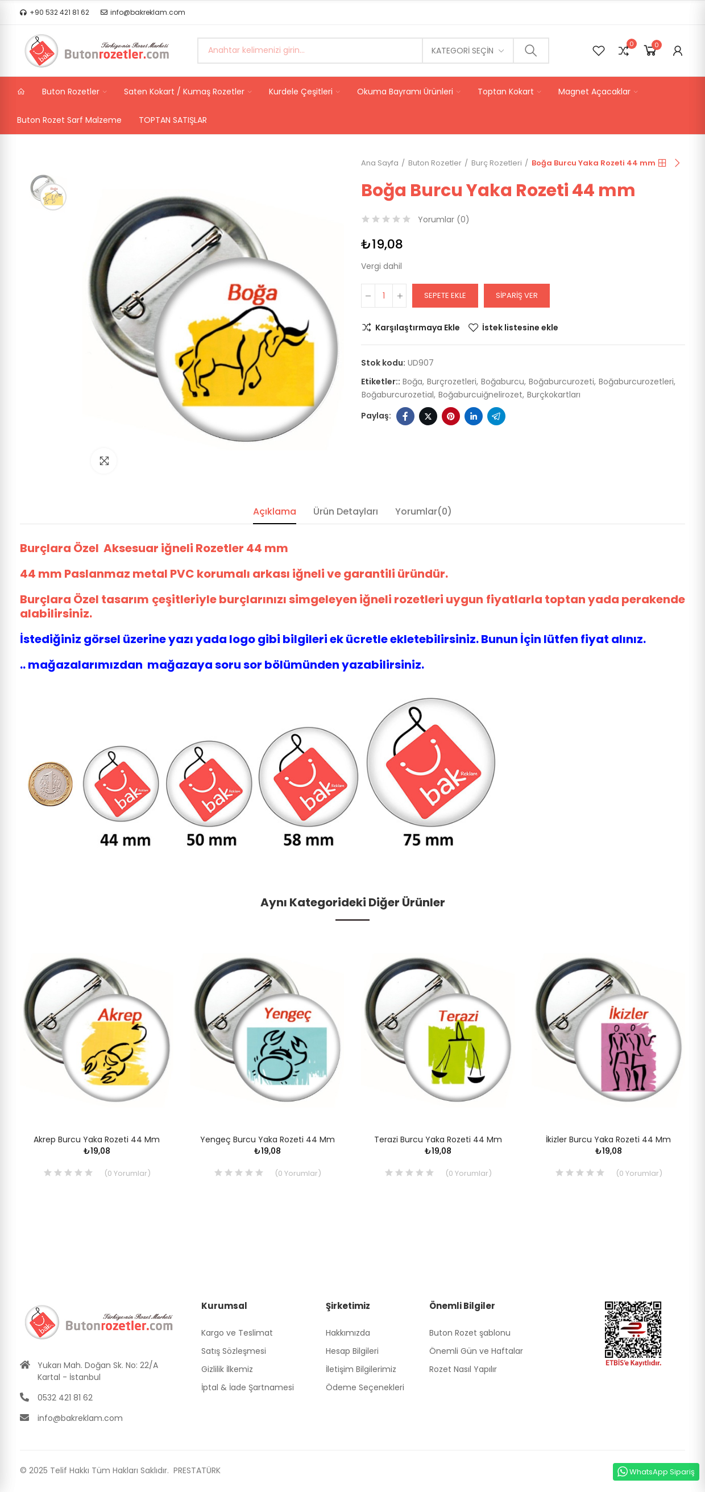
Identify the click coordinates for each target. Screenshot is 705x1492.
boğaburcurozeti (561, 381)
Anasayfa (662, 163)
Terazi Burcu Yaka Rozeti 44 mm (438, 1139)
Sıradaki (676, 163)
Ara (531, 51)
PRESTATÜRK (196, 1470)
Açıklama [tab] (274, 511)
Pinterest (451, 416)
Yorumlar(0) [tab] (423, 511)
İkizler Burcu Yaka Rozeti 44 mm (608, 1139)
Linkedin (473, 416)
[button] (54, 12)
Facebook (405, 416)
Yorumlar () (444, 219)
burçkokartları (553, 394)
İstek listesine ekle (520, 327)
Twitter (428, 416)
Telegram (496, 416)
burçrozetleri (451, 381)
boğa (412, 381)
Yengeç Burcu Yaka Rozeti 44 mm (267, 1139)
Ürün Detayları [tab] (345, 511)
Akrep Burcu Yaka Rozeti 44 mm (97, 1139)
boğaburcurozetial (398, 394)
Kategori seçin (463, 50)
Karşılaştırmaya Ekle (417, 327)
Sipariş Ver (517, 295)
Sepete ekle (445, 295)
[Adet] (384, 296)
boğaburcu (502, 381)
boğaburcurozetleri (636, 381)
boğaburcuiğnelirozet (480, 394)
